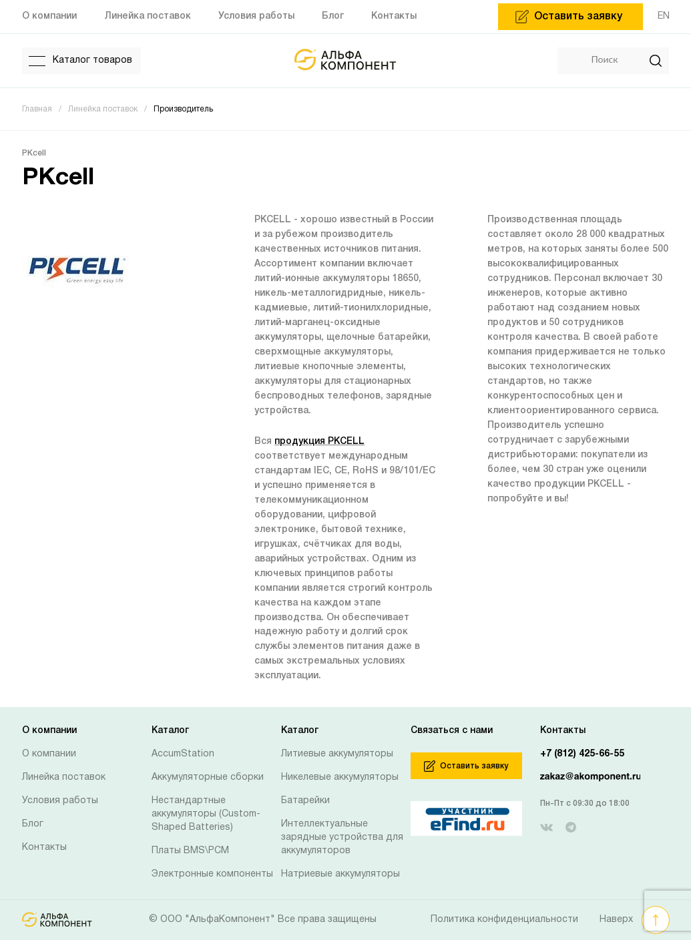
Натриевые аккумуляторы (340, 874)
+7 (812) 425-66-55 (582, 754)
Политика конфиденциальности (504, 919)
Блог (32, 824)
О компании (49, 754)
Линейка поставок (63, 777)
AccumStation (183, 754)
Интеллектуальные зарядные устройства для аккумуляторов (342, 837)
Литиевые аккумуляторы (337, 754)
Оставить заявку (466, 766)
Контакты (44, 847)
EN (664, 16)
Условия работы (60, 800)
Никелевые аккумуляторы (340, 777)
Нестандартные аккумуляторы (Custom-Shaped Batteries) (206, 814)
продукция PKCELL (319, 441)
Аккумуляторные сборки (208, 777)
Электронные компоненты (212, 874)
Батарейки (305, 800)
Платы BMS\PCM (190, 851)
